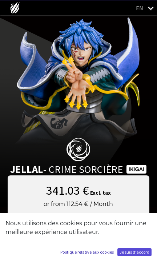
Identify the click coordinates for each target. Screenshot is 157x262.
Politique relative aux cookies (87, 252)
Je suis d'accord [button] (134, 252)
